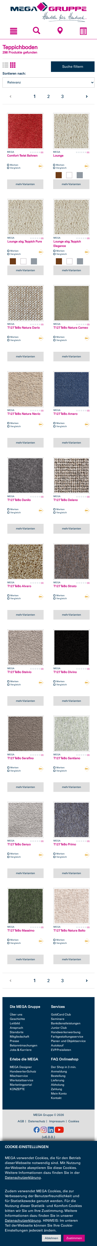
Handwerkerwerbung (65, 1032)
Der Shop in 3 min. (63, 1067)
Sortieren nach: (14, 73)
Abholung (57, 1084)
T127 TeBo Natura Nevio (23, 414)
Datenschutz (36, 1121)
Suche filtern (72, 67)
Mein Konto (59, 1093)
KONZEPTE (17, 1089)
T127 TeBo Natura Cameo (70, 327)
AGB (21, 1121)
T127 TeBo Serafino (20, 758)
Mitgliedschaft (19, 1036)
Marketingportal (21, 1084)
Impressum (57, 1121)
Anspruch (16, 1027)
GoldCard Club (61, 1014)
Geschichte (17, 1019)
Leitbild (15, 1023)
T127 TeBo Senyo (19, 844)
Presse (14, 1041)
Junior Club (59, 1027)
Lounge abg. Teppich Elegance (67, 243)
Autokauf (57, 1045)
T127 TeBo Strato (64, 586)
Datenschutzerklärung (23, 1178)
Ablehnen (51, 1238)
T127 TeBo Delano (65, 500)
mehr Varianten (25, 184)
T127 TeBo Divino (65, 672)
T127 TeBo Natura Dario (23, 327)
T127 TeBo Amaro (65, 414)
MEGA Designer (21, 1067)
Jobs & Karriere (21, 1050)
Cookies (73, 1121)
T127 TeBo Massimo (20, 930)
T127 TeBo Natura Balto (69, 930)
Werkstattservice (21, 1080)
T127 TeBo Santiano (66, 758)
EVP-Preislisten (61, 1050)
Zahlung (56, 1089)
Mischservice (19, 1076)
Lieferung (57, 1080)
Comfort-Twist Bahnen (22, 155)
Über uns (16, 1014)
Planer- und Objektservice (68, 1041)
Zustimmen (74, 1238)
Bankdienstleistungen (65, 1023)
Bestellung (58, 1076)
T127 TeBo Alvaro (19, 586)
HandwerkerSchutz (23, 1071)
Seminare (57, 1019)
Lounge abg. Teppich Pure (24, 241)
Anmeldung (59, 1071)
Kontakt (56, 1098)
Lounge (58, 155)
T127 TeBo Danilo (19, 500)
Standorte (17, 1032)
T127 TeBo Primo (64, 844)
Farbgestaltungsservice (67, 1036)
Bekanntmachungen (23, 1045)
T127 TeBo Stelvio (19, 672)
